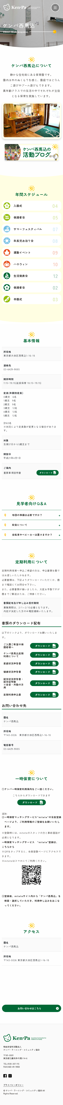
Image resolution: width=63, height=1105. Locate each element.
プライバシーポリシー (13, 1084)
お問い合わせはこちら (38, 1008)
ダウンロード (47, 472)
